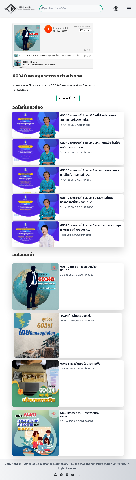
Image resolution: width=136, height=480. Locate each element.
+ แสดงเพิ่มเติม (68, 98)
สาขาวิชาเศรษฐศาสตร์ (36, 85)
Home (16, 85)
